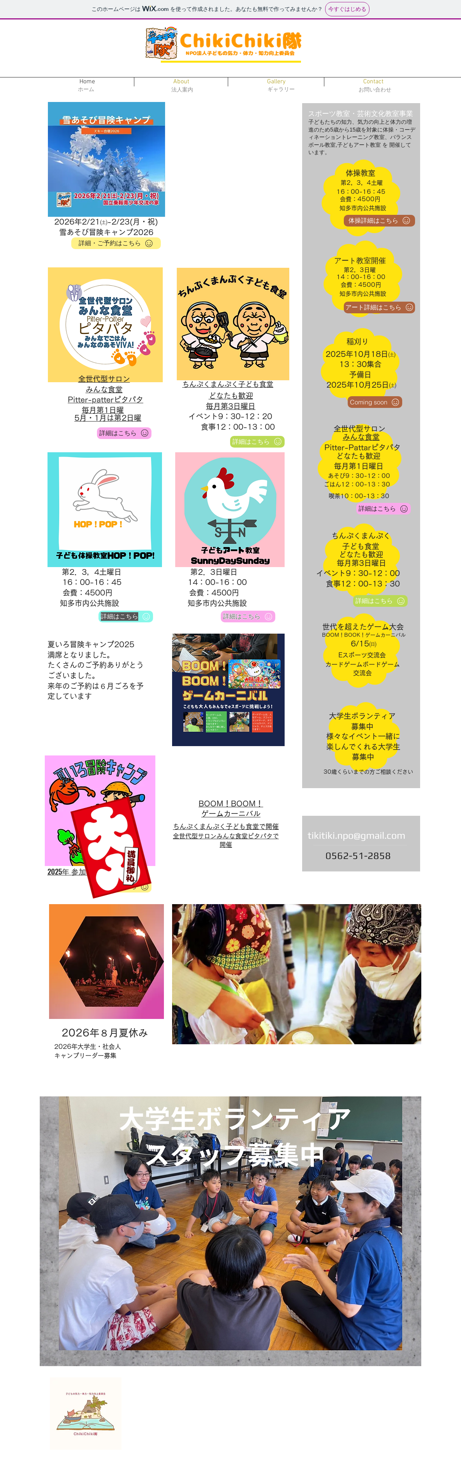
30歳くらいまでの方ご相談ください (368, 772)
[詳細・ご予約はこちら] (116, 243)
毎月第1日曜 (103, 410)
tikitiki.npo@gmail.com (356, 835)
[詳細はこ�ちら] (124, 433)
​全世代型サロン (104, 379)
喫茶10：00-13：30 (359, 496)
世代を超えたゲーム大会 (363, 627)
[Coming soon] (375, 402)
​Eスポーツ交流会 (362, 655)
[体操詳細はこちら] (379, 221)
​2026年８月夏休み (105, 1033)
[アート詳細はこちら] (379, 307)
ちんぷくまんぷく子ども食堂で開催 (226, 826)
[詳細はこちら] (126, 616)
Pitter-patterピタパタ (105, 399)
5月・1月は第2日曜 (107, 418)
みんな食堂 (104, 389)
